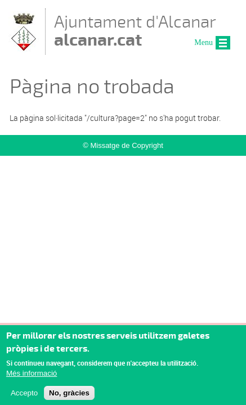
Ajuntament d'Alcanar (135, 31)
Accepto (24, 397)
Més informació (31, 377)
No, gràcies (69, 397)
